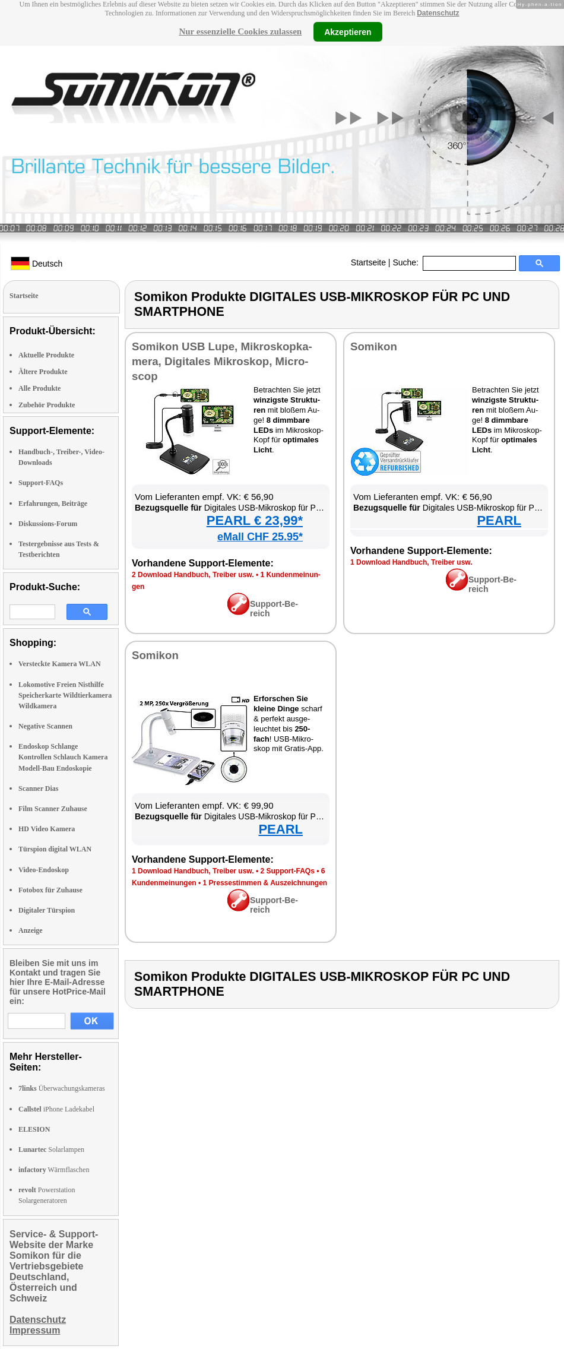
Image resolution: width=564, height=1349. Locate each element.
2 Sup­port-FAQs (287, 871)
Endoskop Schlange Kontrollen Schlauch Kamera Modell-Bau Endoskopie (62, 757)
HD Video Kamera (46, 829)
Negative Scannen (45, 726)
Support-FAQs (40, 483)
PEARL (499, 520)
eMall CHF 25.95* (260, 537)
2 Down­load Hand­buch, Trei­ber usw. (193, 575)
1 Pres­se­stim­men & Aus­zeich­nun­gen (265, 883)
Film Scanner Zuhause (52, 809)
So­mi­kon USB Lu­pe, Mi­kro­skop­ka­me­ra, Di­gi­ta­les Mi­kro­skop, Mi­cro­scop (222, 361)
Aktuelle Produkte (46, 355)
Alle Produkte (39, 388)
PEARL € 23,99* (255, 520)
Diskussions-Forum (47, 524)
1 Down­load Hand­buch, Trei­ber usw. (411, 562)
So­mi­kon (373, 346)
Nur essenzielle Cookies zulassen (240, 31)
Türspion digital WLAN (54, 849)
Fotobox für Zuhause (50, 890)
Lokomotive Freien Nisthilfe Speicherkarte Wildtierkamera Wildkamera (65, 695)
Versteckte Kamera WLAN (59, 664)
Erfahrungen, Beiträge (52, 503)
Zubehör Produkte (46, 405)
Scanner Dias (38, 788)
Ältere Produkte (43, 372)
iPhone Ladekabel (56, 1109)
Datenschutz (438, 13)
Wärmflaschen (53, 1170)
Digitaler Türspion (46, 910)
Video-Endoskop (43, 870)
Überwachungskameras (61, 1088)
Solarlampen (51, 1149)
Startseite (368, 262)
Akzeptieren (347, 31)
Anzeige (30, 930)
